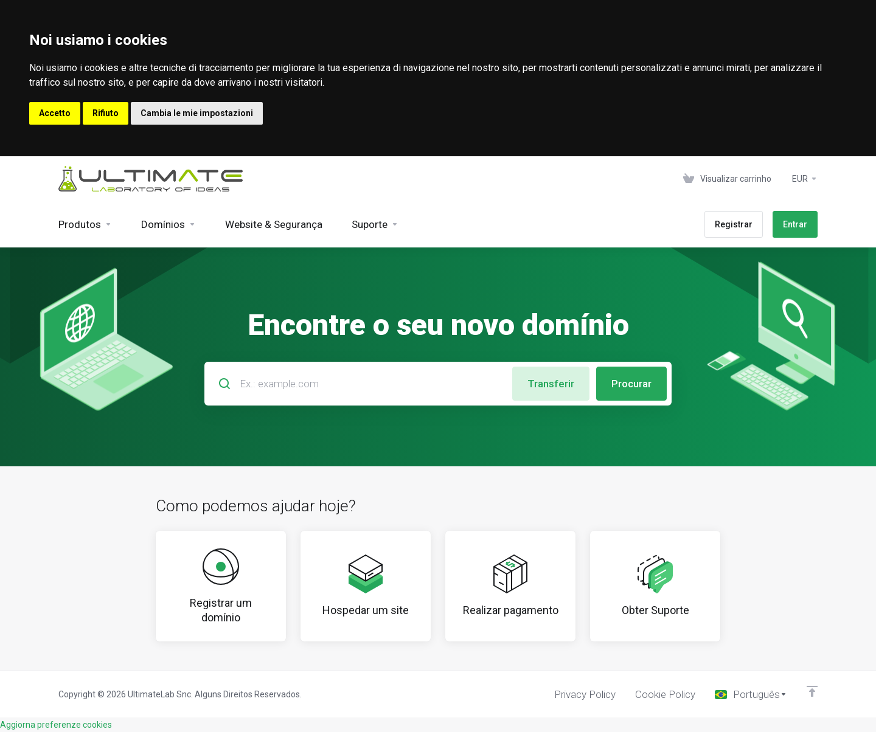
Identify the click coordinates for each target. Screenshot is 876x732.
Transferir (550, 384)
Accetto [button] (55, 113)
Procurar (631, 384)
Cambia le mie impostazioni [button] (197, 113)
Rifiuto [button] (105, 113)
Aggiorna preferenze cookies (56, 725)
